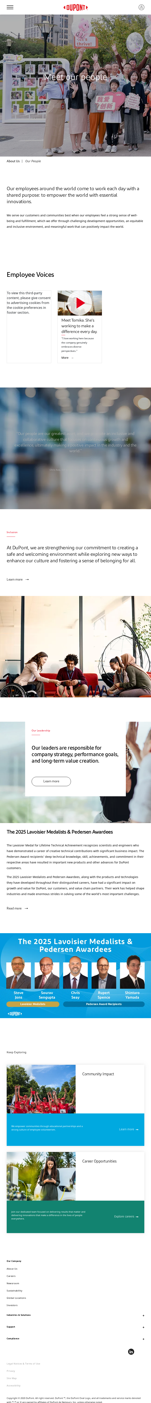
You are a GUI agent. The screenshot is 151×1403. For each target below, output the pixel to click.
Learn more (14, 579)
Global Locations (16, 1297)
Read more (14, 908)
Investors (12, 1305)
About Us (12, 1268)
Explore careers (124, 1216)
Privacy (11, 1370)
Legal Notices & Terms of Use (23, 1363)
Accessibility (14, 1385)
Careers (11, 1275)
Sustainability (14, 1290)
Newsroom (13, 1283)
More (65, 358)
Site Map (12, 1378)
